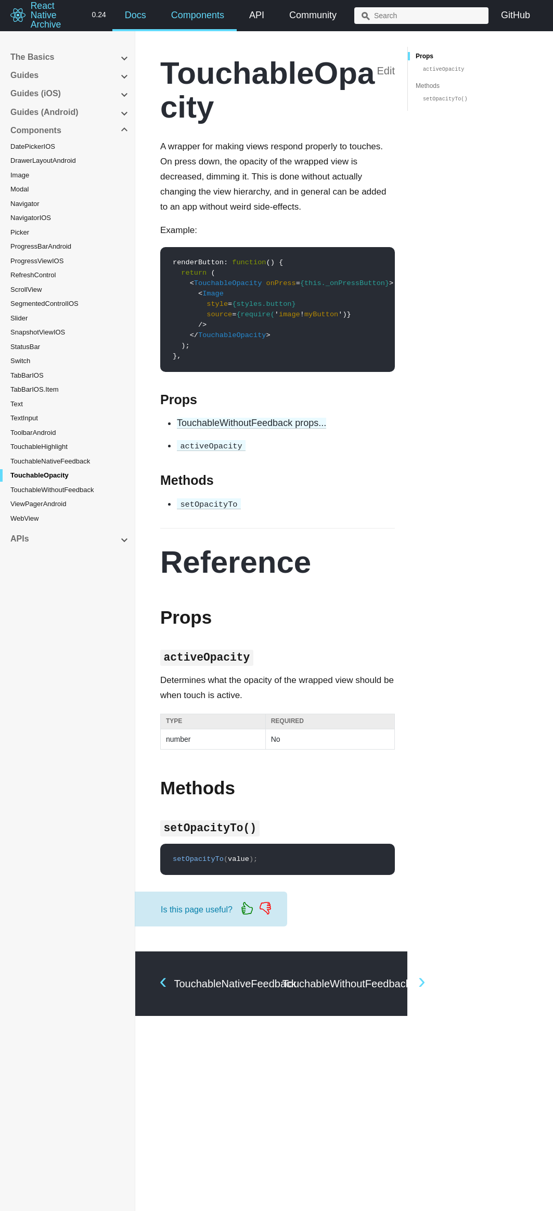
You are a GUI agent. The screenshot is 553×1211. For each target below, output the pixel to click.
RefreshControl (33, 275)
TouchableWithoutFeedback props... (251, 423)
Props (424, 56)
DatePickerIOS (32, 146)
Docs (135, 15)
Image (19, 175)
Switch (20, 361)
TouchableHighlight (39, 446)
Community (313, 15)
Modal (19, 189)
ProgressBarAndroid (40, 246)
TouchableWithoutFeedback (52, 490)
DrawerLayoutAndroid (43, 160)
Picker (19, 232)
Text (16, 404)
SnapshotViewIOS (37, 332)
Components (197, 15)
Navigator (25, 204)
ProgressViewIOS (36, 261)
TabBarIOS (27, 375)
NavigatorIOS (30, 218)
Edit (386, 70)
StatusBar (25, 347)
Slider (19, 318)
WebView (24, 518)
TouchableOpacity (39, 475)
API (256, 15)
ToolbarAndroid (33, 432)
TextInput (24, 418)
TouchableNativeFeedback (50, 461)
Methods (428, 85)
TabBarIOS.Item (34, 389)
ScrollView (26, 289)
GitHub (515, 15)
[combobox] (421, 15)
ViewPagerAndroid (38, 504)
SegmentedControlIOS (44, 303)
